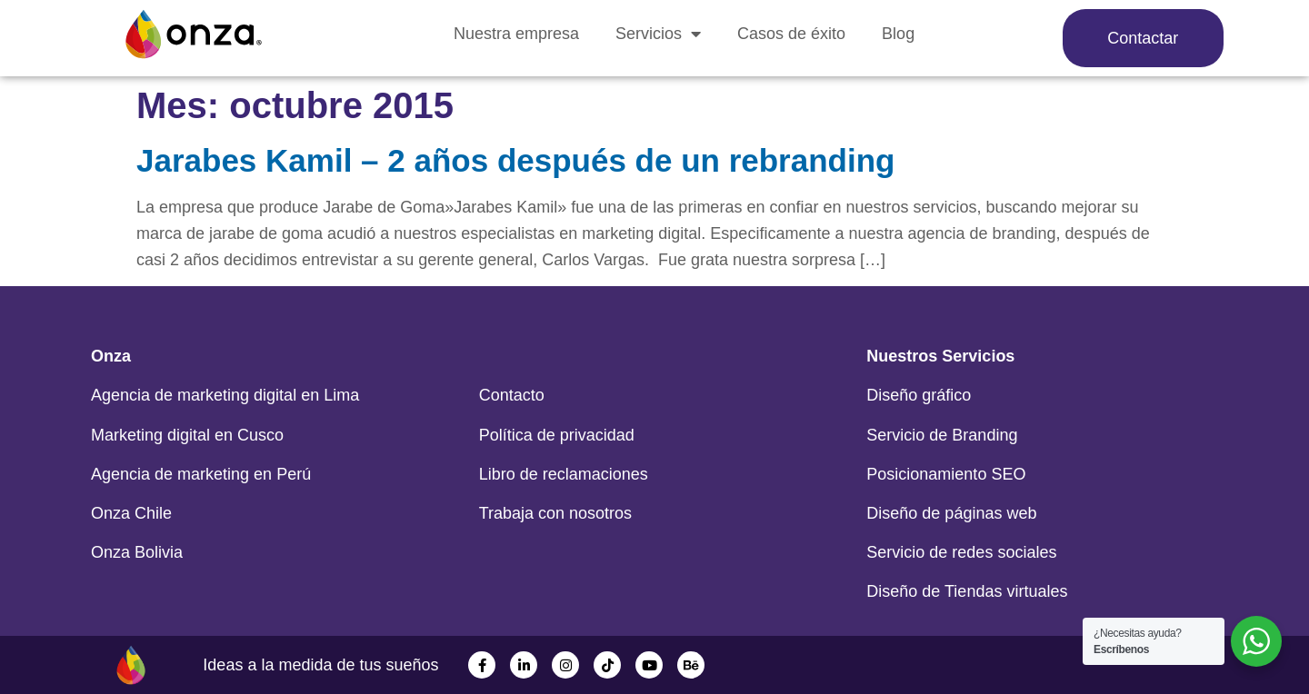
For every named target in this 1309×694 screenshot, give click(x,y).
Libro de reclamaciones (563, 474)
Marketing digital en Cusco (187, 435)
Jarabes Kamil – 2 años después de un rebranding (515, 160)
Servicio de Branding (941, 435)
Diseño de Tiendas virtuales (966, 591)
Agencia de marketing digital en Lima (225, 395)
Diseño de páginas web (951, 513)
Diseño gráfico (918, 395)
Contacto (512, 395)
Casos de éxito (791, 34)
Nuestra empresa (516, 34)
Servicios (658, 33)
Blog (898, 34)
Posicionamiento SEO (945, 474)
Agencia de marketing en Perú (201, 474)
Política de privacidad (557, 435)
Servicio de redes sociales (961, 552)
